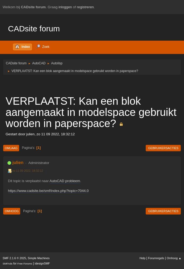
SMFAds (7, 263)
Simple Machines (38, 258)
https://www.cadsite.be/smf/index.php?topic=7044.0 (48, 191)
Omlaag (11, 148)
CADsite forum (34, 28)
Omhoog (12, 211)
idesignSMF (42, 263)
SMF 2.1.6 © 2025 (14, 258)
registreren (85, 7)
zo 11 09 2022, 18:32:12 (27, 170)
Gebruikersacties (163, 148)
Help (142, 258)
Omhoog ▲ (174, 258)
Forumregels (156, 258)
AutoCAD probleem (64, 181)
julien (17, 162)
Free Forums (24, 263)
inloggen (65, 7)
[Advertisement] (92, 85)
